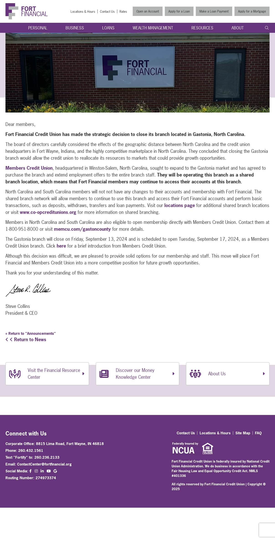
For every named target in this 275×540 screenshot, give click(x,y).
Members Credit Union (29, 168)
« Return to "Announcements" (30, 333)
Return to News (25, 339)
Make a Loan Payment (214, 11)
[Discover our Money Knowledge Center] (137, 373)
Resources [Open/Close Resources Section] (202, 28)
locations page (179, 205)
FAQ (258, 432)
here (61, 246)
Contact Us (107, 11)
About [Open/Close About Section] (238, 28)
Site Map (242, 432)
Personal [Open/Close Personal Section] (37, 28)
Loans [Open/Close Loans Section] (108, 28)
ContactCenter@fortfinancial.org (44, 464)
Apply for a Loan (179, 11)
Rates (123, 11)
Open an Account (147, 11)
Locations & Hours (83, 11)
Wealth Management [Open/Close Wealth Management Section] (153, 28)
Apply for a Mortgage (252, 11)
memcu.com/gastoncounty (82, 229)
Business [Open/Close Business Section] (75, 28)
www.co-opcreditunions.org (48, 212)
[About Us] (228, 373)
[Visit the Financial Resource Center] (47, 373)
